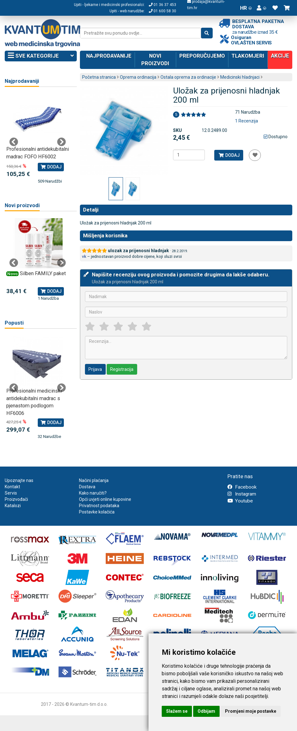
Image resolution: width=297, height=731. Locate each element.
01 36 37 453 (162, 5)
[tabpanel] (38, 139)
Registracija (121, 369)
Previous (13, 142)
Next (61, 142)
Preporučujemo (202, 56)
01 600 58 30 (162, 11)
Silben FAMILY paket (43, 273)
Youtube (240, 501)
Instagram (241, 494)
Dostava (87, 486)
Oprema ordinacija (138, 77)
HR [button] (246, 8)
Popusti (14, 323)
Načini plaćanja (94, 480)
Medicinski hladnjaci (240, 77)
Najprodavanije (109, 56)
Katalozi (13, 505)
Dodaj (229, 155)
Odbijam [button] (206, 711)
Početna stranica (99, 77)
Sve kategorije (41, 56)
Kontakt (12, 486)
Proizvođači (16, 499)
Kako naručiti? (93, 493)
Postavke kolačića (97, 511)
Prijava (95, 369)
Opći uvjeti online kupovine (105, 499)
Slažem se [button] (177, 711)
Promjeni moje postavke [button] (250, 711)
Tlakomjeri (248, 56)
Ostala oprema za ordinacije (188, 77)
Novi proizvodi (155, 59)
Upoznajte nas (19, 480)
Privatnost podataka (99, 505)
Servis (11, 493)
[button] (261, 8)
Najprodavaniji (22, 81)
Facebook (241, 487)
